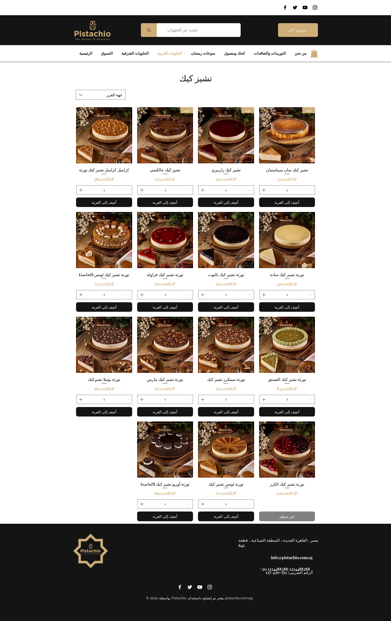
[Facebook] (285, 7)
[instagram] (210, 587)
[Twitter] (295, 7)
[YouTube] (305, 7)
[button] (314, 53)
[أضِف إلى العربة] (287, 202)
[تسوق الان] (298, 30)
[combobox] (101, 95)
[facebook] (180, 587)
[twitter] (190, 587)
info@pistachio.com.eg (292, 557)
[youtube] (200, 587)
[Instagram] (315, 7)
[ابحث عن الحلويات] (202, 30)
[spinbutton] (287, 190)
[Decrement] (311, 190)
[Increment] (263, 190)
